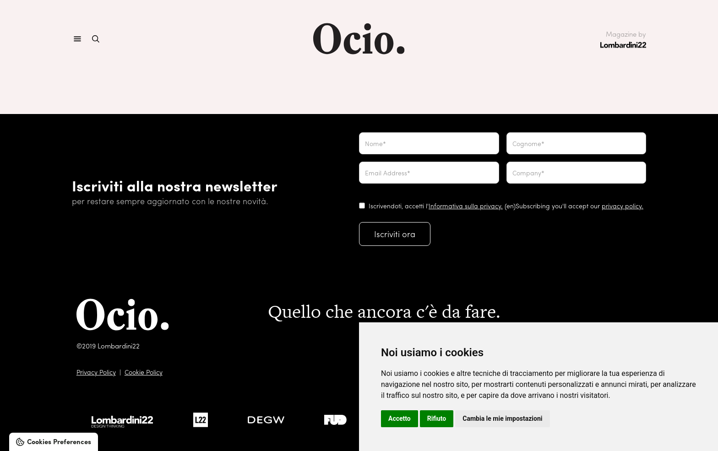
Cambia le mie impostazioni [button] (502, 418)
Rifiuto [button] (436, 418)
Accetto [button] (399, 418)
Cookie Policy (144, 371)
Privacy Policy (96, 371)
